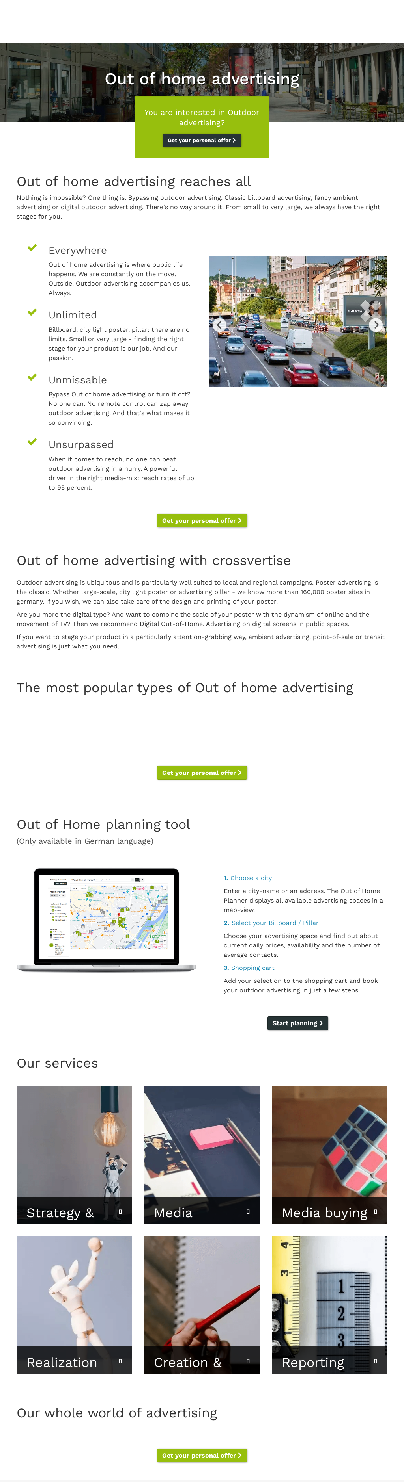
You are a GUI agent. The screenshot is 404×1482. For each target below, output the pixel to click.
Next (376, 325)
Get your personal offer (202, 140)
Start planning (298, 1023)
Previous (219, 325)
